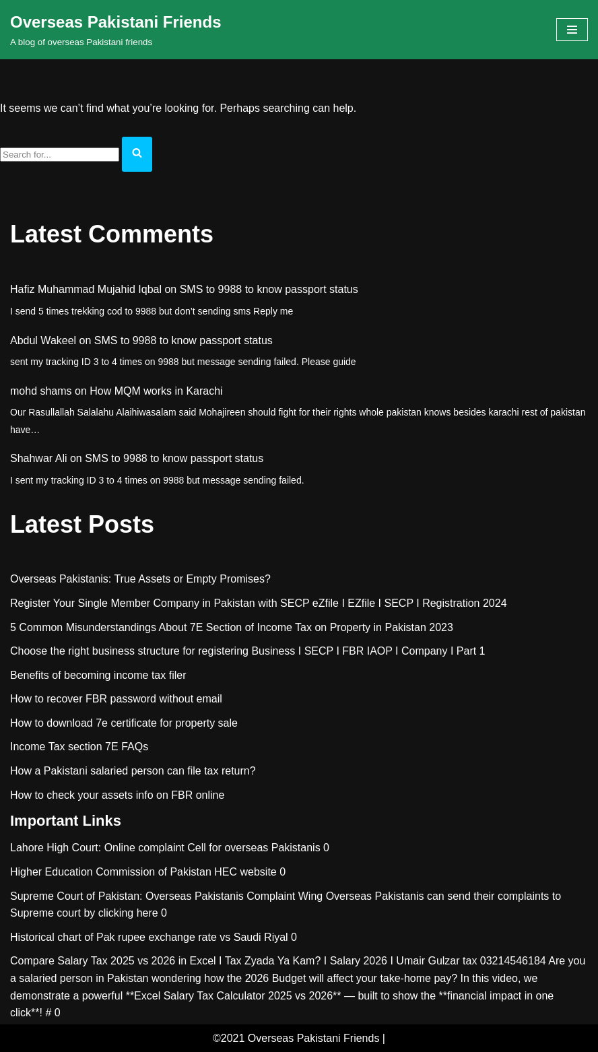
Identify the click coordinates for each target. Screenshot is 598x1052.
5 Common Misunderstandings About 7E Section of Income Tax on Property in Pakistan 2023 (231, 627)
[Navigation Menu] (572, 29)
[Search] (59, 154)
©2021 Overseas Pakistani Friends (296, 1038)
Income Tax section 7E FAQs (79, 746)
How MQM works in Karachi (156, 391)
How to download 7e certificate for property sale (124, 723)
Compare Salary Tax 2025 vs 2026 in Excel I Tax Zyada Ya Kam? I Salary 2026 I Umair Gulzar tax (243, 960)
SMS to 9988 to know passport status (269, 289)
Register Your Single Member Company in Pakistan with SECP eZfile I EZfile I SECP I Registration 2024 (258, 603)
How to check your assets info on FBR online (117, 795)
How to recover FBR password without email (116, 698)
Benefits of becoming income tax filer (98, 675)
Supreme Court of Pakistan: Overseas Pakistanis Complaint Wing (166, 896)
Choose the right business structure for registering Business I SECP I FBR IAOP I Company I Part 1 (248, 651)
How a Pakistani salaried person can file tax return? (133, 771)
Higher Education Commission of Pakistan (110, 872)
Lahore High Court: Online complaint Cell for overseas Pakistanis (165, 847)
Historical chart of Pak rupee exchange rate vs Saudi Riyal (149, 937)
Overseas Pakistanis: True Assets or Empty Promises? (140, 579)
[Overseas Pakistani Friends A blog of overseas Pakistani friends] (116, 29)
